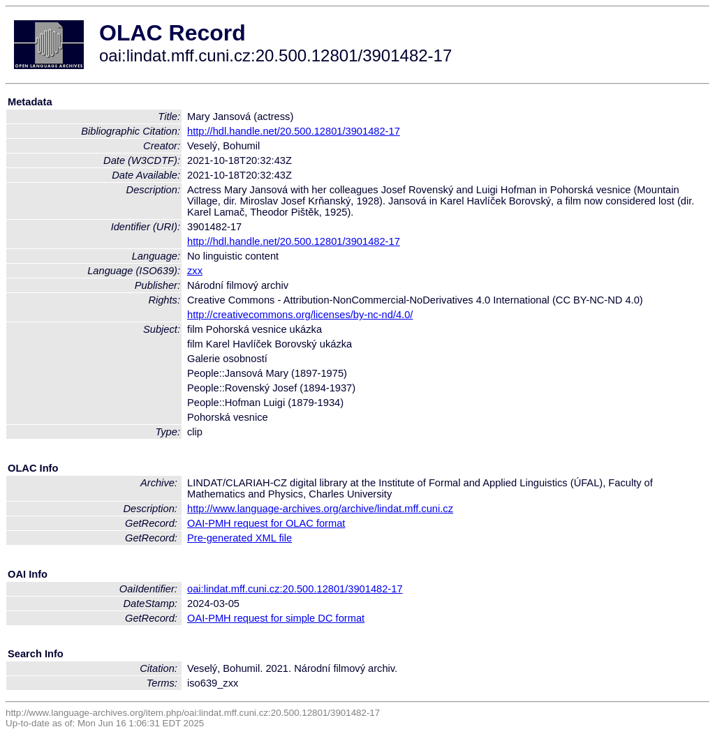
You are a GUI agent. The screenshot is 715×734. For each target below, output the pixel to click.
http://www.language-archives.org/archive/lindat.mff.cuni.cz (320, 508)
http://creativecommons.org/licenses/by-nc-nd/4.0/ (300, 314)
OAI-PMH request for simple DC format (275, 618)
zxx (194, 270)
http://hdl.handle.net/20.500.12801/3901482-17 (293, 131)
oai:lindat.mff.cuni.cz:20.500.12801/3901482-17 (295, 588)
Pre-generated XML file (239, 538)
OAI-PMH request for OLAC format (266, 523)
